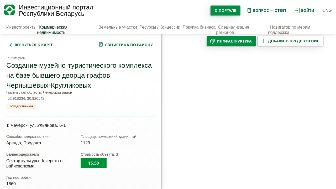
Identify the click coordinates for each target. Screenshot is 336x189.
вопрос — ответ (266, 10)
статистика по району (129, 44)
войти (304, 10)
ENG (327, 10)
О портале (225, 10)
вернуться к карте (34, 44)
